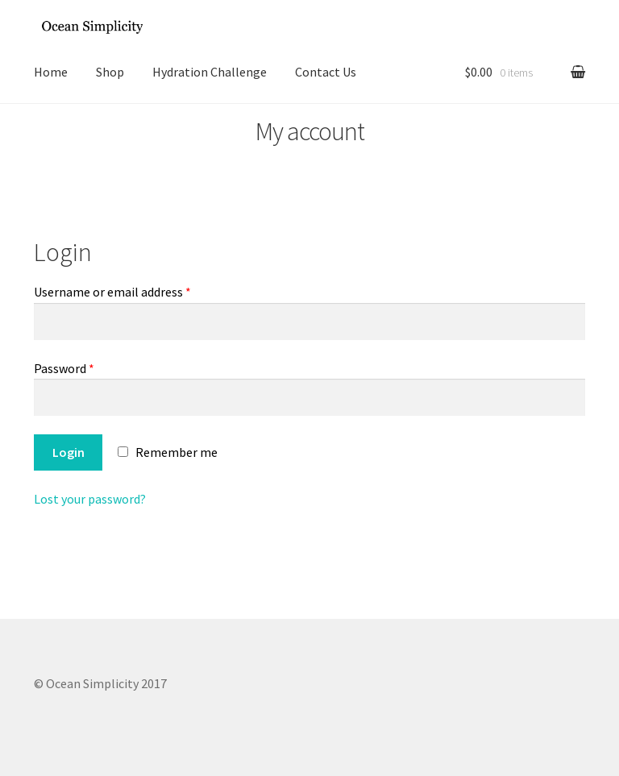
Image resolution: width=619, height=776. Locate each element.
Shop (110, 72)
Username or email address (112, 292)
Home (51, 72)
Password (64, 368)
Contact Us (325, 72)
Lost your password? (90, 499)
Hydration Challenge (209, 72)
